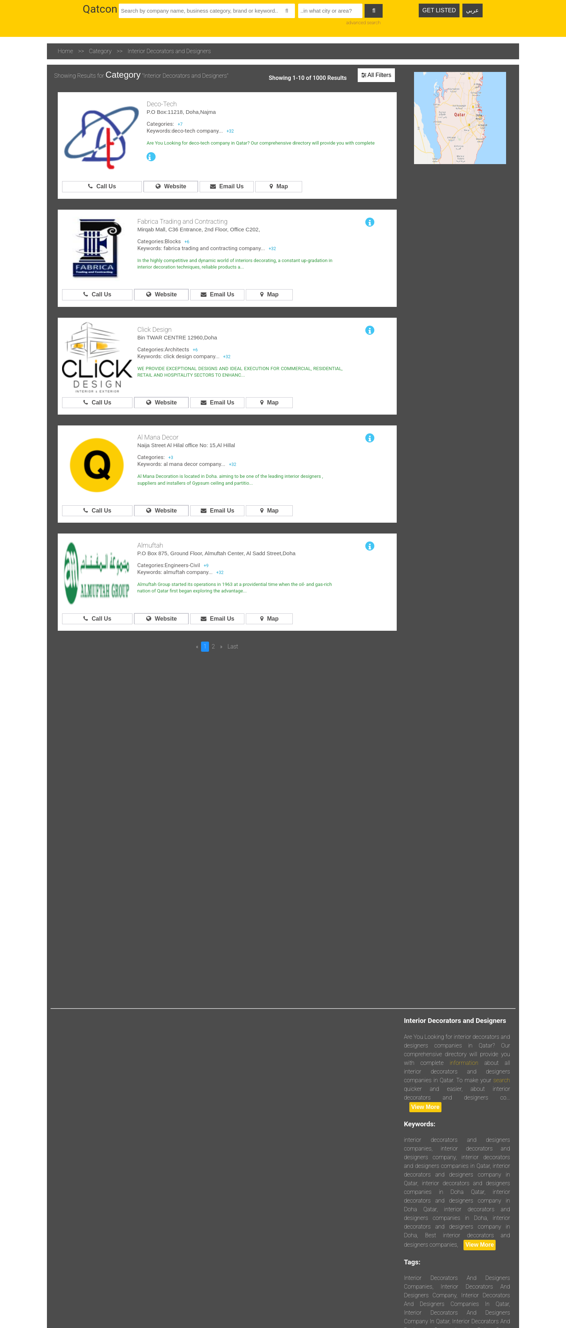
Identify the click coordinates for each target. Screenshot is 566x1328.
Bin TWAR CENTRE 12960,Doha (177, 337)
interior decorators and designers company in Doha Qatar (457, 1200)
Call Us (102, 186)
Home (65, 51)
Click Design (154, 329)
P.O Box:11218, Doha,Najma (181, 112)
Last (232, 646)
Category (100, 51)
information (463, 1062)
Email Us (227, 186)
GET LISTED (439, 10)
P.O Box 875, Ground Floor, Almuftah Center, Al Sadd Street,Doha (216, 553)
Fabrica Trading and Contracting (182, 221)
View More (425, 1107)
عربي (472, 10)
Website (171, 186)
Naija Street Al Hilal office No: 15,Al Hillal (186, 445)
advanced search (363, 22)
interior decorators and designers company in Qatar (457, 1174)
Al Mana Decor (157, 437)
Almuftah (150, 545)
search (501, 1080)
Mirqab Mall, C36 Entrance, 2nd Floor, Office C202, (198, 229)
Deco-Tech (162, 104)
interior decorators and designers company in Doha (457, 1227)
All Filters (376, 75)
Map (279, 186)
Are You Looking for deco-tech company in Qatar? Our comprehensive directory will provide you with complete (261, 143)
